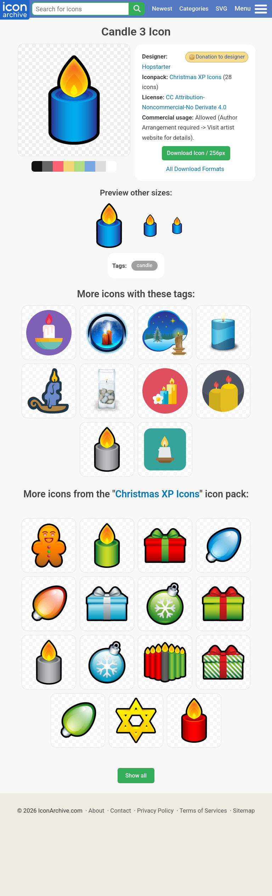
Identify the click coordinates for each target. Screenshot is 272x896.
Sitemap (244, 810)
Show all (136, 775)
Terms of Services (203, 810)
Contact (120, 810)
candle (145, 265)
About (96, 810)
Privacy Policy (155, 810)
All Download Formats (195, 168)
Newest (162, 8)
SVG (221, 8)
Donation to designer (220, 57)
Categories (194, 8)
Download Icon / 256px (196, 153)
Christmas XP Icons (196, 77)
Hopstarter (156, 66)
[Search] (137, 9)
